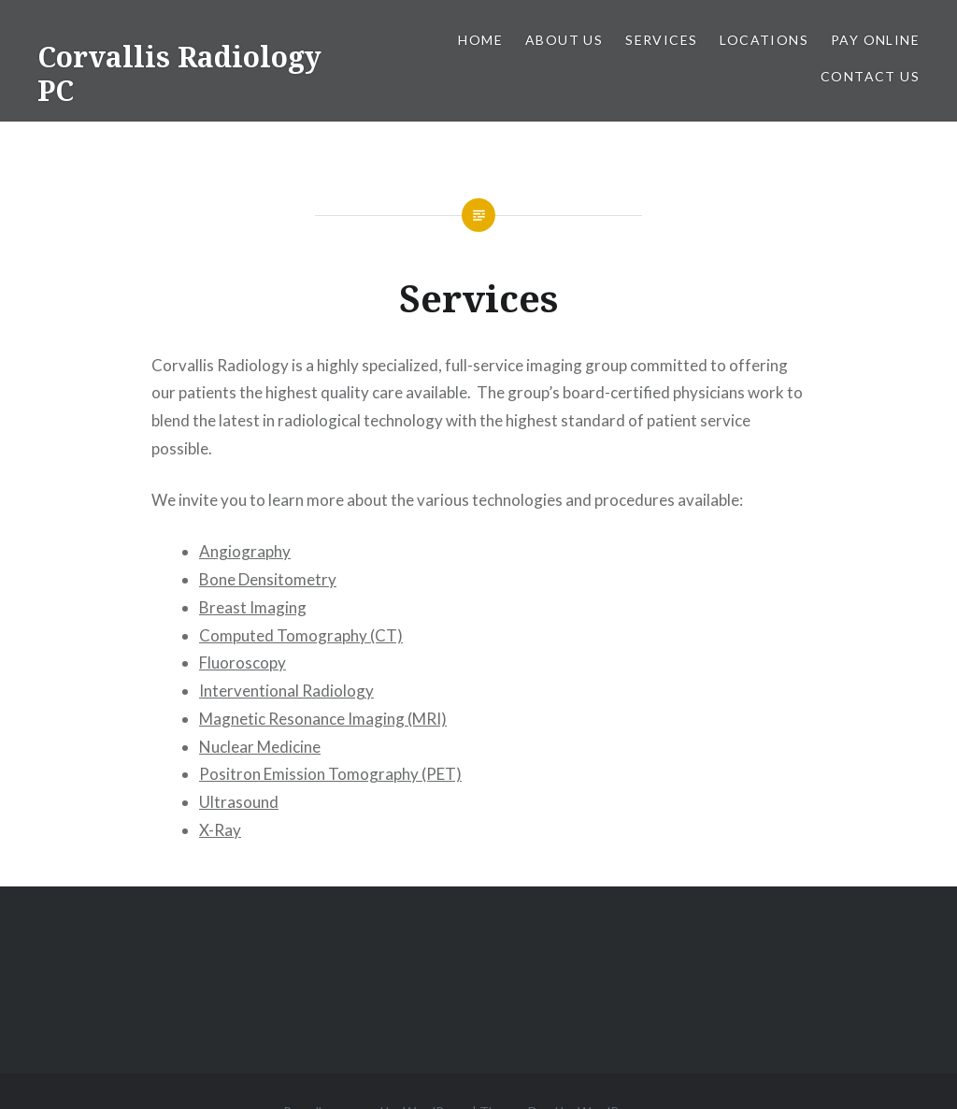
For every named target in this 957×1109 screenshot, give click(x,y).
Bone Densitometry (267, 579)
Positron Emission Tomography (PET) (330, 774)
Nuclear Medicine (260, 746)
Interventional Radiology (286, 690)
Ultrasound (239, 802)
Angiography (245, 551)
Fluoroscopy (242, 662)
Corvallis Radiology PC (179, 73)
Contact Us (870, 76)
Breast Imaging (253, 607)
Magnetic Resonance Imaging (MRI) (323, 718)
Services (661, 40)
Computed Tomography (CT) (301, 635)
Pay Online (875, 40)
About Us (564, 40)
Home (480, 40)
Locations (764, 40)
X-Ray (220, 830)
